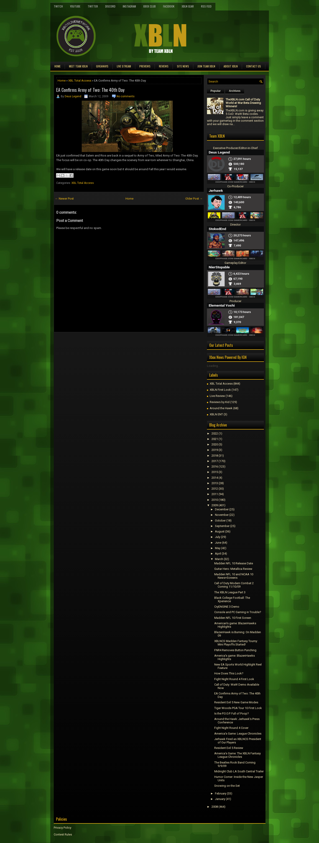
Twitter (93, 6)
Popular (216, 91)
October (220, 520)
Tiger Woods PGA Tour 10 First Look (238, 708)
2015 (215, 472)
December (222, 509)
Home (57, 66)
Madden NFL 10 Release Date (233, 563)
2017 (215, 461)
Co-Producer (235, 186)
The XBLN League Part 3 (229, 592)
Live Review (217, 396)
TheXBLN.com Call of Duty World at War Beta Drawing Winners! (243, 103)
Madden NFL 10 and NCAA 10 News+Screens (233, 576)
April (218, 553)
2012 (215, 488)
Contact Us (253, 66)
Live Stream (124, 66)
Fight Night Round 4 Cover (231, 728)
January (220, 799)
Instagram (129, 6)
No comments (126, 96)
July (217, 537)
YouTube (75, 6)
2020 (215, 444)
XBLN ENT (216, 414)
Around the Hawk (221, 408)
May (217, 548)
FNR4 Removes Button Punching (235, 650)
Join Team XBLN (206, 66)
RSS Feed (206, 6)
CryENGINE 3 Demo (226, 606)
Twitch (58, 6)
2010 (215, 499)
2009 (215, 505)
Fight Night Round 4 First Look (234, 679)
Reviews (163, 66)
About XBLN (231, 66)
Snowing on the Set (227, 785)
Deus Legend (73, 96)
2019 (215, 450)
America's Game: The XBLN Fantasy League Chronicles (237, 755)
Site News (183, 66)
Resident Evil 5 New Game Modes (236, 702)
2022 (215, 433)
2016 (215, 466)
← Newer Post (64, 198)
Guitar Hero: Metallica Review (233, 569)
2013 (215, 483)
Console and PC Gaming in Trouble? (237, 612)
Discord (110, 6)
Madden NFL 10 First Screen (232, 617)
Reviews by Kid (220, 402)
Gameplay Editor (235, 263)
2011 (215, 494)
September (222, 526)
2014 (215, 477)
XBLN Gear (188, 6)
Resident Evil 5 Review (228, 748)
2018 (215, 455)
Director (235, 224)
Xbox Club (149, 6)
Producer (235, 301)
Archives (234, 91)
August (220, 531)
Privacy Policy (62, 827)
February (220, 793)
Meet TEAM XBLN (78, 66)
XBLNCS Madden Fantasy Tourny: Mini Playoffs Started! (236, 642)
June (218, 542)
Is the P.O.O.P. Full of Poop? (231, 713)
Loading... (213, 366)
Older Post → (194, 198)
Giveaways (102, 66)
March (219, 559)
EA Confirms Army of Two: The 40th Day (90, 89)
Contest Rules (63, 834)
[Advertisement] (107, 342)
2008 (215, 806)
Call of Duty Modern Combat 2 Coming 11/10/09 (234, 584)
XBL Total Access (79, 80)
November (222, 515)
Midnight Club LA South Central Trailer (239, 771)
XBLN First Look (220, 389)
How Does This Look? (228, 673)
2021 (215, 439)
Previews (145, 66)
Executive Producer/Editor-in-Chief (235, 148)
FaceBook (168, 6)
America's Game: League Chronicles (237, 733)
